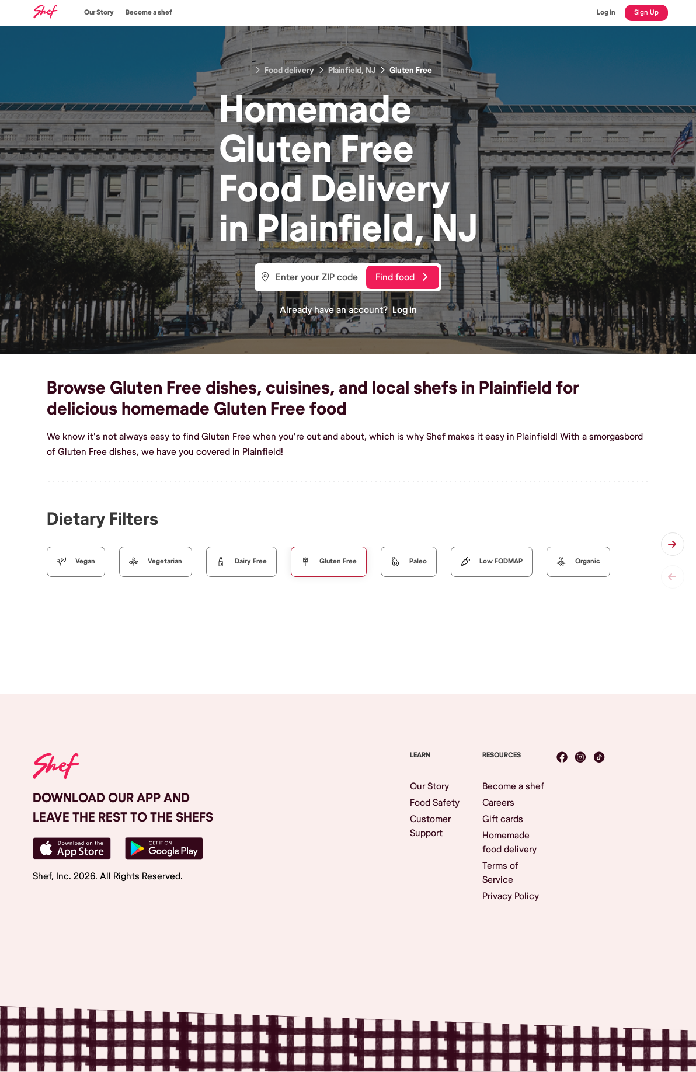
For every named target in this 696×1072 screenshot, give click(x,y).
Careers (498, 803)
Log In (606, 12)
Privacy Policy (510, 896)
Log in (404, 310)
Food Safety (435, 803)
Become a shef (149, 12)
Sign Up (646, 12)
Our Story (99, 12)
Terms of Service (500, 873)
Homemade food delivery (509, 842)
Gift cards (502, 819)
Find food (401, 277)
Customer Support (430, 826)
